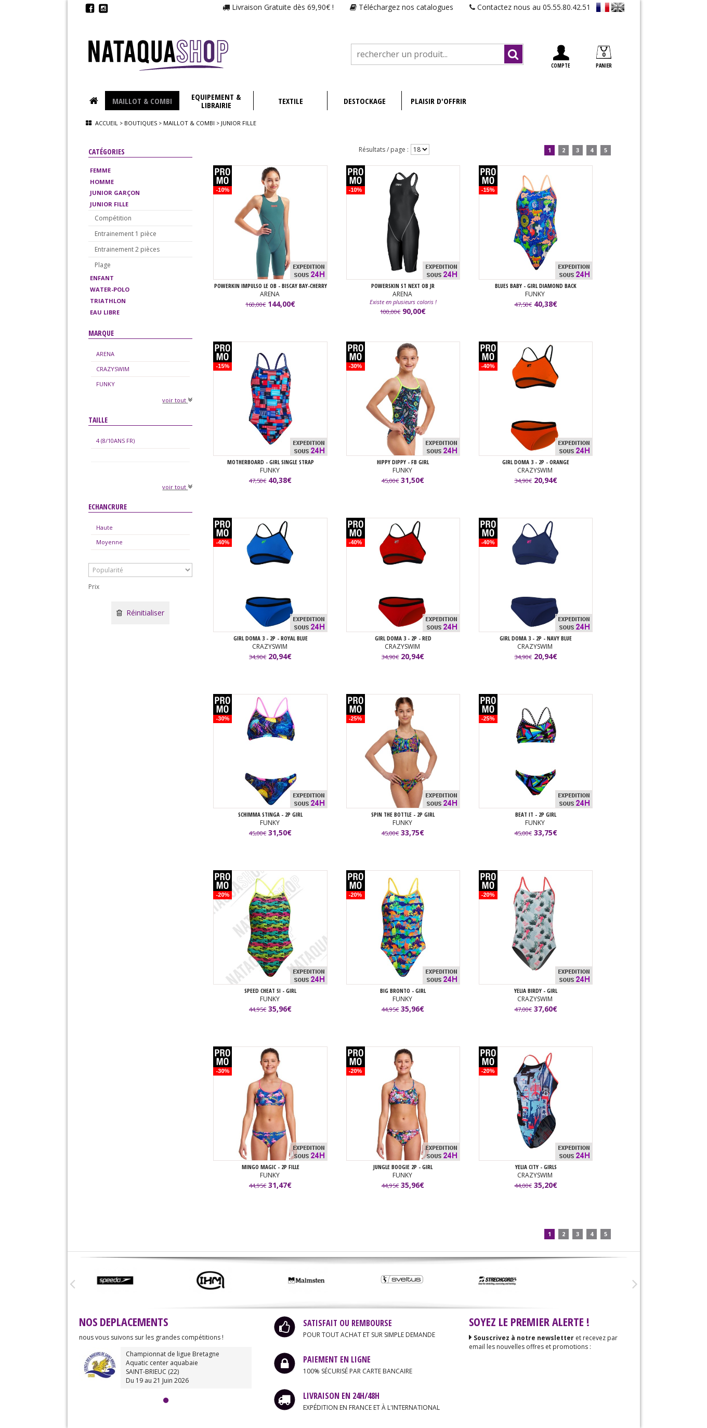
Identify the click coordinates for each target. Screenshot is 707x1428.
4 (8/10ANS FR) (115, 440)
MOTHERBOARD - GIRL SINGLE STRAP (270, 462)
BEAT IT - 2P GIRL (535, 814)
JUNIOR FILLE (109, 204)
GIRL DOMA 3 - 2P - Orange (535, 462)
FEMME (100, 170)
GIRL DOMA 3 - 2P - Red (403, 638)
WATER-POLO (109, 289)
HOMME (102, 182)
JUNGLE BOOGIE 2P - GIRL (403, 1167)
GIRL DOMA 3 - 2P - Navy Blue (536, 638)
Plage (103, 264)
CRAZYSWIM (112, 369)
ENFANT (102, 278)
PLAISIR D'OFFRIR (438, 101)
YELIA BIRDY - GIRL (535, 990)
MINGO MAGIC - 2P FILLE (270, 1167)
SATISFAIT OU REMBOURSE (347, 1323)
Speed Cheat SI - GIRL (270, 990)
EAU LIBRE (105, 312)
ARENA (105, 354)
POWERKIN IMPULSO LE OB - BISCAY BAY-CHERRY (270, 286)
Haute (104, 527)
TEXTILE (290, 101)
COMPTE (560, 57)
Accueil (106, 123)
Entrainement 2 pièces (127, 249)
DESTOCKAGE (365, 101)
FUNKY (105, 384)
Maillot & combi (189, 123)
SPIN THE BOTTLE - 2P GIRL (403, 814)
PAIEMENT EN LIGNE (337, 1359)
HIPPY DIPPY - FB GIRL (403, 462)
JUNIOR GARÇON (115, 192)
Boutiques (140, 123)
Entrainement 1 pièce (125, 233)
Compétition (113, 218)
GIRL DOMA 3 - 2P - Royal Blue (270, 638)
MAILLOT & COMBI (142, 101)
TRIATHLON (108, 301)
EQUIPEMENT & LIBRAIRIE (216, 100)
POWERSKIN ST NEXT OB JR (403, 286)
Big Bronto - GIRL (403, 990)
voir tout (177, 400)
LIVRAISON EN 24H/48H (341, 1395)
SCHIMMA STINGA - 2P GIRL (270, 814)
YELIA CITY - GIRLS (536, 1167)
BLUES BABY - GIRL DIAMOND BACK (536, 286)
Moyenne (109, 542)
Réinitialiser (140, 613)
